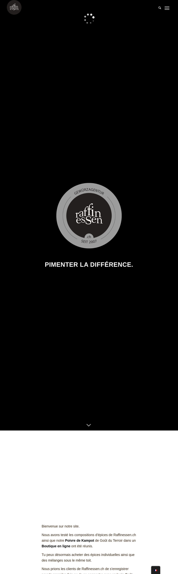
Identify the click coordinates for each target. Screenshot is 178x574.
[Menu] (167, 8)
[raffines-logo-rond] (14, 8)
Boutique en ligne (56, 546)
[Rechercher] (160, 8)
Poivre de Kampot (79, 540)
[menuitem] (160, 8)
